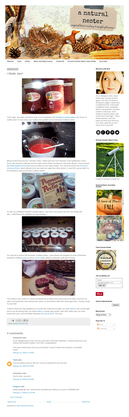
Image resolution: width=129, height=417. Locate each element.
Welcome (10, 61)
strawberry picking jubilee (66, 117)
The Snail (40, 258)
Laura (45, 314)
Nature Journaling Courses (43, 61)
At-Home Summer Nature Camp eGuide (82, 61)
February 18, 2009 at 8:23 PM (23, 366)
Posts (100, 325)
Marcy (40, 311)
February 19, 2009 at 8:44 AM (23, 379)
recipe (25, 258)
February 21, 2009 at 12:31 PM (24, 393)
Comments (102, 329)
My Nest (25, 323)
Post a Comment (16, 397)
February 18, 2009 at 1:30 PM (23, 353)
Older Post (86, 402)
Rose (9, 163)
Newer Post (12, 402)
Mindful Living (17, 323)
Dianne (72, 309)
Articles (27, 61)
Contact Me (60, 61)
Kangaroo (16, 386)
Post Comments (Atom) (25, 406)
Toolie (15, 360)
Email (99, 280)
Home (19, 61)
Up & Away (103, 61)
